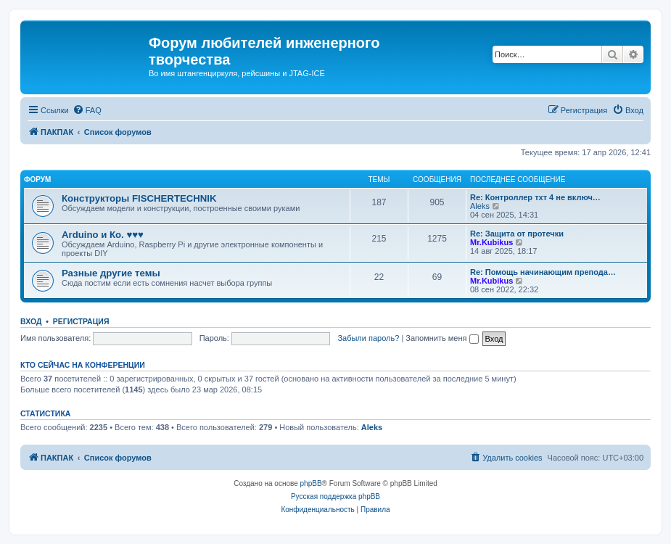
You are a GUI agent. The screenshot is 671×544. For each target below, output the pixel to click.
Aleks (480, 206)
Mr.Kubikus (491, 242)
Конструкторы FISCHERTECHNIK (139, 198)
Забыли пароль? (368, 338)
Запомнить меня (442, 338)
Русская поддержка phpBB (335, 496)
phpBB (311, 483)
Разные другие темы (111, 273)
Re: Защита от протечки (517, 233)
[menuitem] (87, 110)
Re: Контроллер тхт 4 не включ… (535, 197)
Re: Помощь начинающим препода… (543, 272)
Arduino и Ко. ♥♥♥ (103, 234)
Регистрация (81, 321)
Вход (30, 321)
